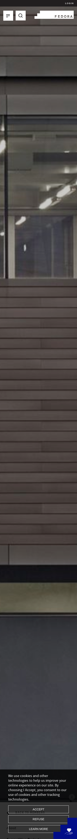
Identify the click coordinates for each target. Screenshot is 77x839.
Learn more (38, 829)
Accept (38, 809)
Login (69, 3)
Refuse (38, 819)
